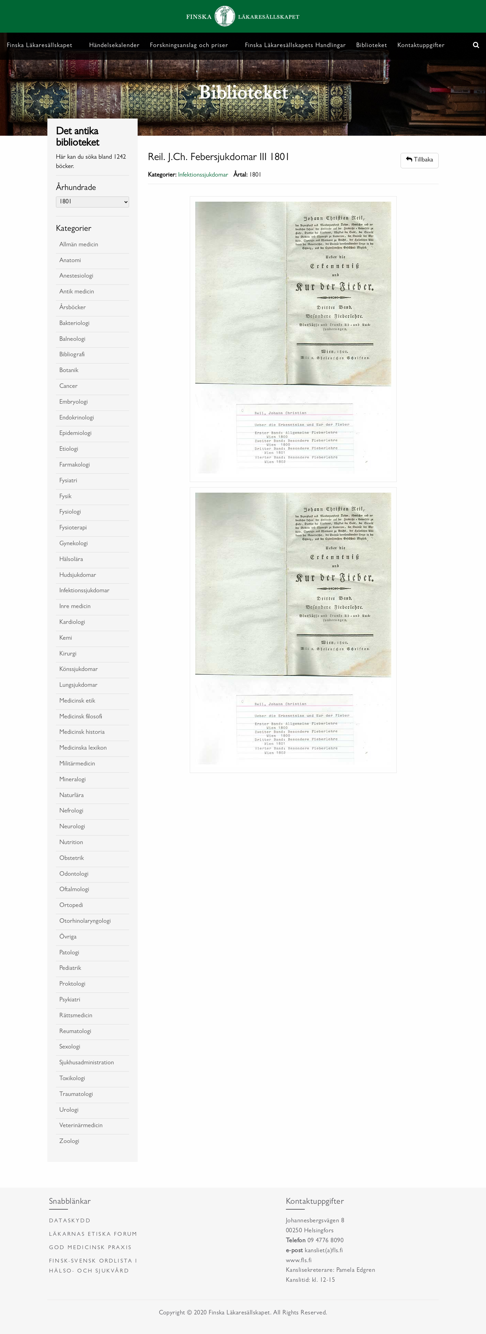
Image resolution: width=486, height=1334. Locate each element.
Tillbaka (419, 160)
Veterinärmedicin (81, 1126)
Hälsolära (71, 560)
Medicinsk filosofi (80, 717)
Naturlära (71, 796)
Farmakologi (74, 465)
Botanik (68, 371)
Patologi (69, 953)
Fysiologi (70, 512)
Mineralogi (72, 780)
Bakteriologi (74, 324)
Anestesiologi (76, 276)
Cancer (68, 387)
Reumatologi (75, 1032)
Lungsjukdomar (78, 686)
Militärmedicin (77, 764)
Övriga (68, 937)
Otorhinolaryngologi (85, 922)
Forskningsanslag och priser (189, 46)
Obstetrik (71, 859)
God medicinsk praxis (90, 1248)
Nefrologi (71, 811)
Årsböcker (72, 308)
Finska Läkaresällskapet (39, 46)
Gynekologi (73, 544)
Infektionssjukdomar (84, 591)
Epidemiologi (75, 434)
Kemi (65, 639)
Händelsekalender (114, 46)
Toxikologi (72, 1079)
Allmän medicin (78, 245)
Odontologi (74, 875)
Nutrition (71, 843)
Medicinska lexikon (83, 749)
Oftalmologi (74, 890)
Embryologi (73, 403)
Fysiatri (68, 481)
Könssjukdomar (78, 670)
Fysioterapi (73, 528)
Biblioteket (371, 46)
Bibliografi (71, 355)
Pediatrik (70, 969)
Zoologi (69, 1142)
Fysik (65, 497)
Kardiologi (72, 623)
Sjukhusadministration (86, 1063)
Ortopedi (71, 906)
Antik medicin (76, 292)
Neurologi (72, 827)
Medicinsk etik (77, 701)
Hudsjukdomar (77, 576)
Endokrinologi (76, 418)
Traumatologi (76, 1095)
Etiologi (68, 450)
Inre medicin (75, 607)
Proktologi (72, 985)
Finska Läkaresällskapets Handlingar (295, 46)
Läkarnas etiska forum (93, 1234)
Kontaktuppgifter (421, 46)
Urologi (69, 1111)
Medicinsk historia (82, 733)
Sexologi (69, 1047)
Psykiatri (69, 1000)
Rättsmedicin (75, 1016)
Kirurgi (68, 654)
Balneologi (72, 340)
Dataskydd (70, 1221)
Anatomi (70, 261)
